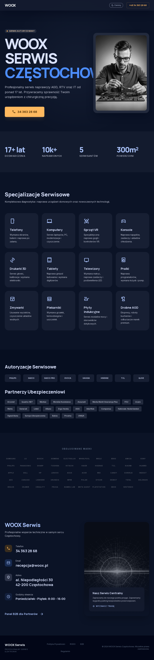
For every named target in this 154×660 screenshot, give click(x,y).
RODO (72, 644)
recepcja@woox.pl (32, 565)
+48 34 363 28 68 (138, 5)
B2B (82, 644)
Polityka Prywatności (56, 644)
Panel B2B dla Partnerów (24, 614)
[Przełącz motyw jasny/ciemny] (116, 5)
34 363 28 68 (24, 112)
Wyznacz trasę (105, 606)
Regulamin (65, 651)
